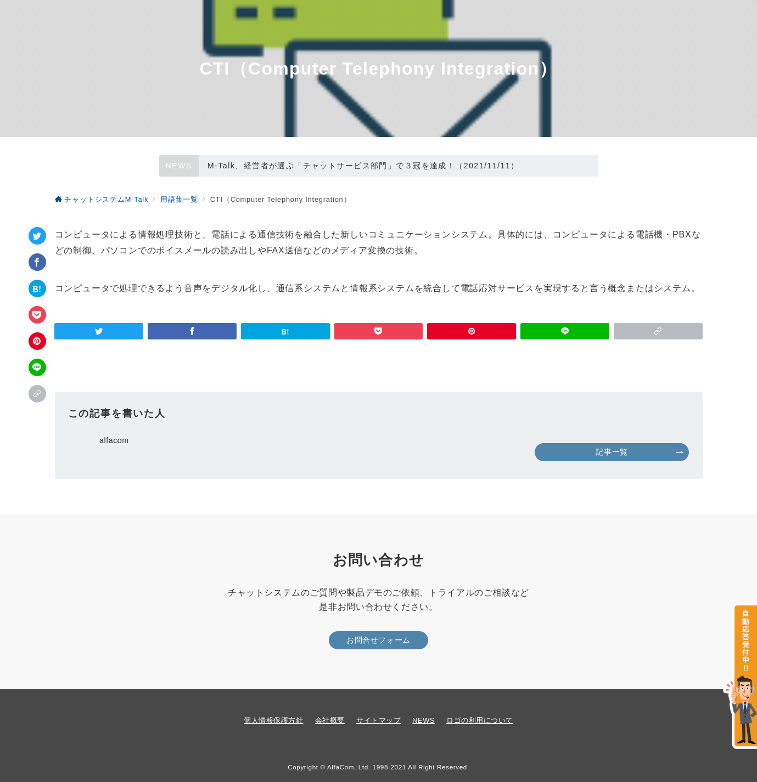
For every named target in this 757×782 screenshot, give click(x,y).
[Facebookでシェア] (37, 262)
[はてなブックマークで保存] (37, 288)
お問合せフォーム (378, 640)
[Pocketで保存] (37, 315)
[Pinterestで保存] (37, 341)
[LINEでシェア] (37, 367)
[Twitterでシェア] (37, 236)
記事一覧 (639, 451)
